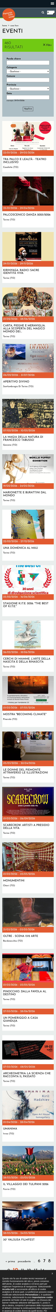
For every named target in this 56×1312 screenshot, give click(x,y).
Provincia (11, 85)
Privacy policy (17, 1296)
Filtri (49, 45)
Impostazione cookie (35, 1296)
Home (4, 26)
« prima (10, 1261)
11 (22, 1270)
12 (29, 1270)
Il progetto (11, 1294)
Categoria (12, 67)
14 (42, 1270)
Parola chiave (14, 59)
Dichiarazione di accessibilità (32, 1294)
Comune (11, 76)
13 (36, 1270)
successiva (21, 1278)
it (48, 12)
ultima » (35, 1278)
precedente (24, 1261)
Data (9, 93)
